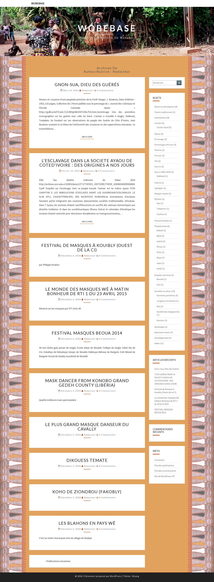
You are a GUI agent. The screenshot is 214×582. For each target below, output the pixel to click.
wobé (159, 268)
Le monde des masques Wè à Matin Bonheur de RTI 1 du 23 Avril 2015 (87, 291)
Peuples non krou (162, 275)
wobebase (37, 3)
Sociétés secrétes (162, 291)
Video (157, 343)
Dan (158, 284)
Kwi (158, 306)
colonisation (160, 117)
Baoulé (160, 279)
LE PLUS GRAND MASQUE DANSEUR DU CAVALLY (87, 426)
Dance (157, 133)
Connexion (159, 460)
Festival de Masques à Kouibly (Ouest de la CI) (87, 247)
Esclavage (159, 139)
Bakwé (160, 230)
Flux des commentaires (165, 470)
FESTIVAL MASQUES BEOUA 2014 (87, 332)
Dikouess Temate (87, 460)
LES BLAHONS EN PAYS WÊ (87, 523)
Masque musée (161, 193)
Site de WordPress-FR (164, 476)
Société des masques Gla (168, 311)
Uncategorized (161, 337)
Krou (159, 252)
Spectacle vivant (162, 332)
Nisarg (135, 576)
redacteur (87, 90)
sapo (159, 263)
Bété (159, 235)
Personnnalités (161, 220)
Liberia (157, 182)
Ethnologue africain (163, 144)
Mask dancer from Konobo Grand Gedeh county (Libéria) (87, 382)
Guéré (159, 241)
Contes (157, 123)
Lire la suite (88, 136)
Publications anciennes (58, 561)
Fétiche (157, 150)
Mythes (157, 199)
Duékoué (161, 176)
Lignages (158, 188)
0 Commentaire (105, 90)
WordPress (115, 576)
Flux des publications (164, 465)
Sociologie (159, 327)
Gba (158, 203)
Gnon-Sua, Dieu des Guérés (87, 84)
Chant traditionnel (163, 112)
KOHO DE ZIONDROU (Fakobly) (87, 491)
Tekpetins (161, 208)
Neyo (159, 257)
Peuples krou (160, 226)
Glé (156, 161)
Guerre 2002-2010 (162, 172)
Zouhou (160, 214)
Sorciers (160, 320)
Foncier (157, 155)
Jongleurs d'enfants (166, 301)
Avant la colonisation (164, 106)
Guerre (157, 166)
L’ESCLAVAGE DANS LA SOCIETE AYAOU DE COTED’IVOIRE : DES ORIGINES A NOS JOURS (87, 162)
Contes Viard (162, 127)
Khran (159, 246)
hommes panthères (166, 295)
